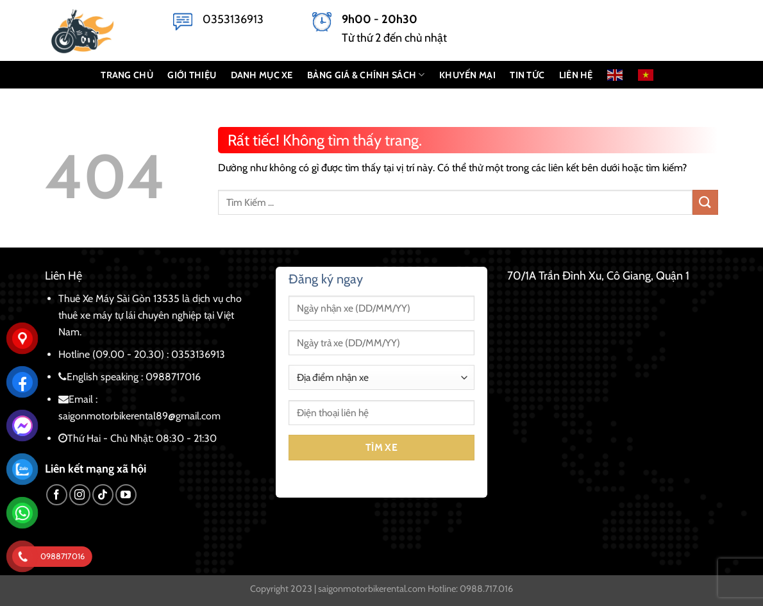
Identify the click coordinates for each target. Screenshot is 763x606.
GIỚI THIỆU (191, 75)
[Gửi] (705, 202)
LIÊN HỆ (576, 75)
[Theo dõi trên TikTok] (102, 494)
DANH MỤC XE (262, 75)
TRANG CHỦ (127, 75)
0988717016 (173, 377)
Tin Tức (527, 75)
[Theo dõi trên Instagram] (79, 494)
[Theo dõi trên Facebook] (56, 494)
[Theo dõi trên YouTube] (126, 494)
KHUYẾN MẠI (467, 75)
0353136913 (233, 19)
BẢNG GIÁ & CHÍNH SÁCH (366, 75)
